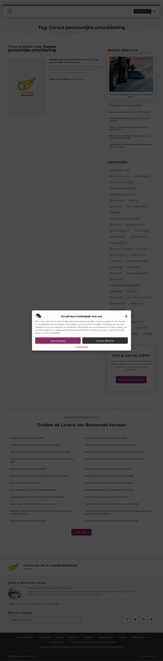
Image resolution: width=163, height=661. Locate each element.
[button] (126, 316)
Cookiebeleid (81, 347)
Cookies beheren (105, 341)
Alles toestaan (58, 341)
